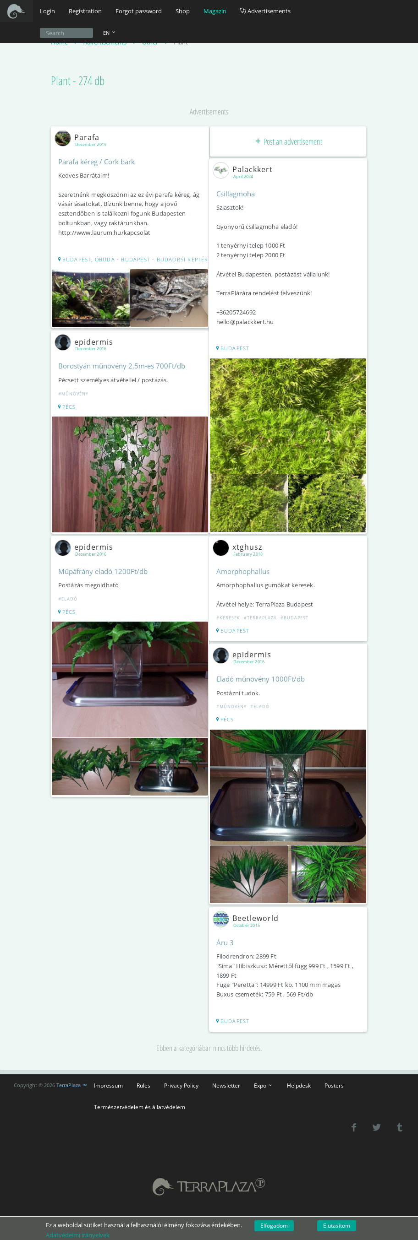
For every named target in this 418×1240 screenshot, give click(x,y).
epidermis (86, 349)
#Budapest (295, 616)
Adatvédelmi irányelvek (78, 1235)
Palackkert (245, 170)
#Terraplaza (261, 616)
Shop (183, 11)
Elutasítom (336, 1225)
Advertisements (265, 11)
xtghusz (240, 545)
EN (110, 32)
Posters (334, 1079)
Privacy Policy (181, 1079)
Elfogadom (274, 1225)
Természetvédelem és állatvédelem (139, 1101)
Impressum (108, 1079)
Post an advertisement (288, 141)
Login (47, 11)
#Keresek (229, 616)
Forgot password (139, 11)
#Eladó (68, 604)
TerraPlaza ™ (71, 1079)
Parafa (79, 138)
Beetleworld (248, 913)
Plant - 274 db (77, 81)
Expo (263, 1079)
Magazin (215, 11)
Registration (85, 11)
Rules (143, 1079)
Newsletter (226, 1079)
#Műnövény (74, 401)
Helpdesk (299, 1079)
